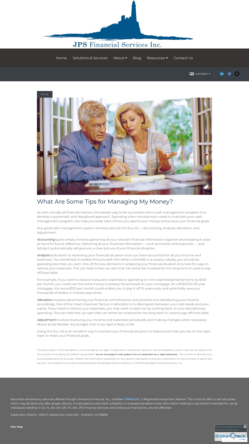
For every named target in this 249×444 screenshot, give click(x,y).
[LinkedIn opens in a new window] (221, 75)
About (118, 58)
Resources (156, 58)
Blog (137, 58)
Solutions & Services (90, 58)
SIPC (137, 399)
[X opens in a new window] (237, 75)
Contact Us (183, 58)
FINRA (128, 399)
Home (61, 58)
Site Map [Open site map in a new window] (17, 426)
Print (45, 94)
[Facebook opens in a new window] (229, 75)
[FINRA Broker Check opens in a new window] (231, 432)
